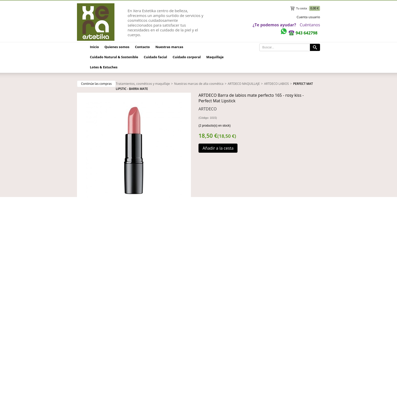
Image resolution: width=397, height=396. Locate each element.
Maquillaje (215, 57)
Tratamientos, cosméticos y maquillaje (143, 84)
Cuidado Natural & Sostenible (114, 57)
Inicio (94, 47)
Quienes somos (117, 47)
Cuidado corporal (187, 57)
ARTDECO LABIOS (276, 84)
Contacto (142, 47)
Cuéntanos (310, 25)
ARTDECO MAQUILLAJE (244, 84)
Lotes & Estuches (103, 67)
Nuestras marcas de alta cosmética (199, 84)
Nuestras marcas (169, 47)
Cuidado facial (155, 57)
